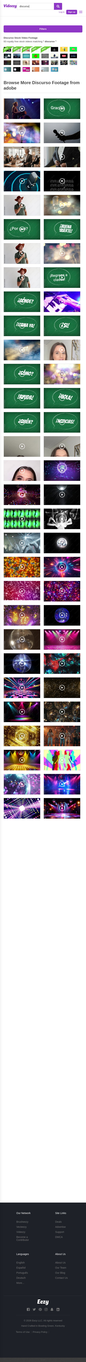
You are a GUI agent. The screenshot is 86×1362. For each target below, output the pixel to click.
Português (22, 1272)
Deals (58, 1221)
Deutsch (21, 1277)
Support (59, 1231)
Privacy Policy (40, 1332)
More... (20, 1282)
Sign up (71, 12)
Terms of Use (23, 1332)
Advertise (60, 1226)
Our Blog (60, 1272)
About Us (60, 1262)
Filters (43, 29)
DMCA (59, 1237)
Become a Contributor (22, 1238)
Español (21, 1267)
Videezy (20, 1231)
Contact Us (61, 1277)
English (20, 1262)
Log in (61, 12)
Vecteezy (21, 1226)
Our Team (60, 1267)
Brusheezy (22, 1221)
